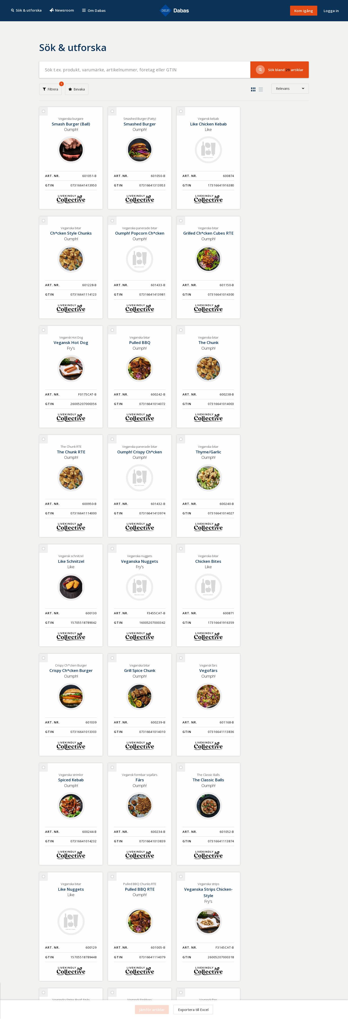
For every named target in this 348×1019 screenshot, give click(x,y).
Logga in (331, 10)
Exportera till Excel (193, 1009)
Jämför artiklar (152, 1009)
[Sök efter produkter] (144, 69)
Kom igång (303, 10)
